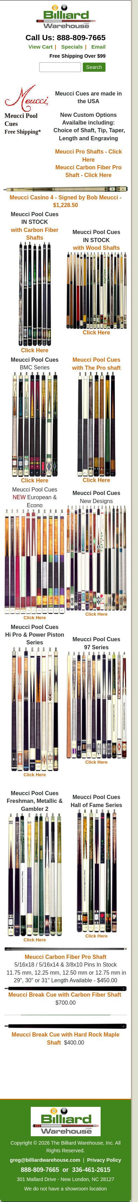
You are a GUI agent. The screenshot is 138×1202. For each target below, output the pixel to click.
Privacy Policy (104, 1160)
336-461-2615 (91, 1169)
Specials (72, 47)
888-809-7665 (40, 1169)
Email (99, 47)
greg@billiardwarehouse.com (45, 1160)
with (17, 230)
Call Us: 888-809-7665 (66, 37)
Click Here (96, 329)
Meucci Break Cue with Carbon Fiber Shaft (65, 992)
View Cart (41, 47)
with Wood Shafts (96, 248)
